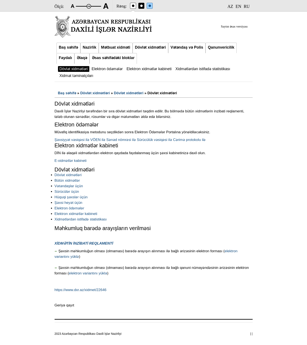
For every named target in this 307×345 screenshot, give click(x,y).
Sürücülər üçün (67, 192)
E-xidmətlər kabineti (71, 161)
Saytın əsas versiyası (234, 26)
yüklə (74, 257)
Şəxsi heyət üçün (69, 203)
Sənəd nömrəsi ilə (121, 140)
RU (247, 6)
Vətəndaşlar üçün (69, 186)
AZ (230, 6)
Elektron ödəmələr (69, 208)
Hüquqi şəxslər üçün (71, 197)
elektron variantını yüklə (88, 273)
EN (238, 6)
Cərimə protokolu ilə (189, 140)
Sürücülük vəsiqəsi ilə (154, 140)
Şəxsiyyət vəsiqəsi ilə (72, 140)
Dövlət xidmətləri (95, 93)
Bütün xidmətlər (67, 180)
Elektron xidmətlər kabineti (76, 214)
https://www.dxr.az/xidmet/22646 (81, 290)
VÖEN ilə (97, 140)
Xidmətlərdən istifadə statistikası (81, 219)
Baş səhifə (67, 93)
